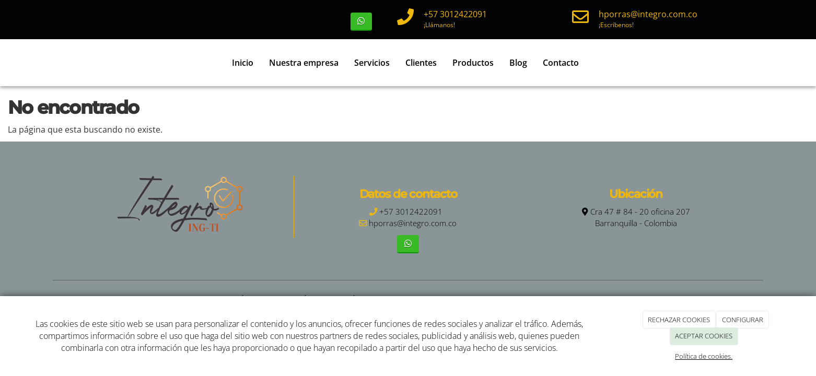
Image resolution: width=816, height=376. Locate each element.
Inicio (242, 62)
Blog (518, 62)
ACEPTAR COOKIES (703, 335)
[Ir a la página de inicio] (58, 62)
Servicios (372, 62)
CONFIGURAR (742, 319)
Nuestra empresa (304, 62)
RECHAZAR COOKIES (679, 319)
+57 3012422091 (455, 14)
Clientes (421, 62)
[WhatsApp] (361, 22)
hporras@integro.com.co (648, 14)
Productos (473, 62)
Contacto (561, 62)
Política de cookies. (703, 356)
